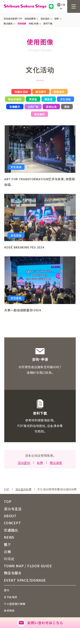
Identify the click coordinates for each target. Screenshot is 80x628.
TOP (6, 489)
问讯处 (9, 558)
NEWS (9, 537)
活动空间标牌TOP (13, 18)
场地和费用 (31, 18)
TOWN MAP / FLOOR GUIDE (28, 565)
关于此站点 (10, 597)
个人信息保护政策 (14, 604)
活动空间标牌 (23, 489)
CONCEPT (12, 522)
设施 (7, 551)
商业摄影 (9, 23)
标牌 (58, 18)
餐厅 (7, 544)
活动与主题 (13, 508)
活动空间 (46, 18)
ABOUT (10, 515)
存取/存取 (35, 23)
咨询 (6, 590)
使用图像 (21, 23)
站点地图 (9, 610)
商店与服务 (13, 572)
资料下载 (47, 23)
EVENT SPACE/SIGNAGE (25, 580)
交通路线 (11, 530)
